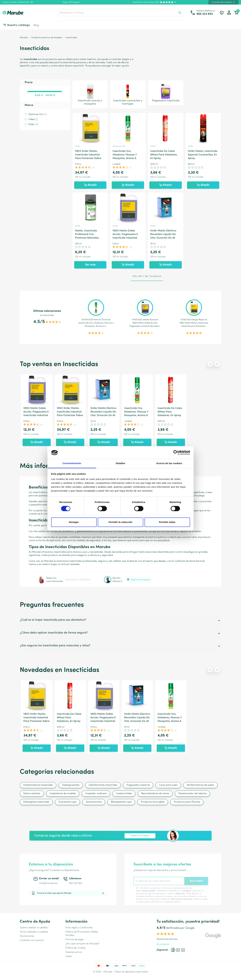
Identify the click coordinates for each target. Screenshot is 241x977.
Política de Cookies (75, 948)
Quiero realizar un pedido (34, 927)
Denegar (74, 522)
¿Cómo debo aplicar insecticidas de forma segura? (120, 633)
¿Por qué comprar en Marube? (82, 944)
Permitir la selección (120, 522)
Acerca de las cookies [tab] (169, 463)
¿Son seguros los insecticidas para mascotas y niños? (120, 646)
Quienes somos (73, 952)
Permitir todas (167, 522)
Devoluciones (27, 936)
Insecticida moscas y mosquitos (90, 94)
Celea (33, 119)
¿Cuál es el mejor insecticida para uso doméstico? (120, 620)
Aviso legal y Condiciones (79, 927)
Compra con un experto (140, 836)
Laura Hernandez (54, 581)
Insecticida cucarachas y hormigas (127, 94)
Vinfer (33, 124)
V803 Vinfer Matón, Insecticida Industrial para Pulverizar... (194, 324)
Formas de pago (74, 939)
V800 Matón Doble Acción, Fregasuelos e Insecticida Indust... (145, 324)
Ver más (90, 264)
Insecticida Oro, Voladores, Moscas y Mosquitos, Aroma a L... (96, 324)
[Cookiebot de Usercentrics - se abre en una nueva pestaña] (176, 452)
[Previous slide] (210, 364)
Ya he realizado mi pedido (34, 932)
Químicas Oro (37, 114)
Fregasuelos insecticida (165, 92)
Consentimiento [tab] (72, 463)
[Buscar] (120, 12)
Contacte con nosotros (32, 940)
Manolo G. (118, 581)
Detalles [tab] (120, 463)
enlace (177, 902)
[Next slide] (217, 364)
